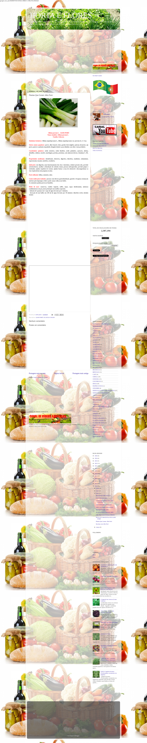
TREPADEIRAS (97, 436)
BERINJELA (96, 358)
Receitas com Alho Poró (102, 524)
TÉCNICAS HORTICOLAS (100, 432)
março (98, 527)
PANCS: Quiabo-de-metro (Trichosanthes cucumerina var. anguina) (109, 673)
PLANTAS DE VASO (98, 422)
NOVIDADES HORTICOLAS (101, 406)
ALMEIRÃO (96, 347)
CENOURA (96, 379)
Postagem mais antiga (80, 373)
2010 (96, 486)
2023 (96, 461)
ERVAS (95, 383)
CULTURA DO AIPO (101, 498)
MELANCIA (96, 399)
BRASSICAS (96, 367)
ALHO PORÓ (39, 317)
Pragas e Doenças (97, 425)
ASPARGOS (96, 349)
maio (97, 491)
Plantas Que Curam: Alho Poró (104, 521)
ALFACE (95, 340)
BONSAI (95, 365)
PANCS (95, 411)
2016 (96, 478)
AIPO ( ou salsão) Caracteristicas (104, 507)
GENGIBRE (96, 388)
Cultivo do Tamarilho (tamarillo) (109, 576)
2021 (96, 466)
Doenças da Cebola (106, 634)
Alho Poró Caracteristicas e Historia (105, 515)
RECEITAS (96, 427)
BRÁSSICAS (96, 369)
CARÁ (94, 374)
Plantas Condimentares (99, 418)
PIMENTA (95, 413)
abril (97, 493)
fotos (94, 557)
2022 (96, 463)
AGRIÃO (95, 333)
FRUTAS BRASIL (97, 148)
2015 (96, 481)
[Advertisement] (73, 45)
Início (94, 555)
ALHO (94, 342)
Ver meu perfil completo (107, 116)
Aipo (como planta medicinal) (103, 504)
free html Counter (97, 75)
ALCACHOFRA (97, 337)
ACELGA (95, 330)
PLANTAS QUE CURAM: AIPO (104, 512)
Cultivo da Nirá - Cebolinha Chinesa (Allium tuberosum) (108, 659)
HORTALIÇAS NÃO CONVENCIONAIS (104, 390)
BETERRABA (96, 363)
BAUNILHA (96, 356)
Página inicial (59, 373)
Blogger (77, 735)
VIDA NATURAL (97, 150)
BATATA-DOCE (97, 353)
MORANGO (96, 402)
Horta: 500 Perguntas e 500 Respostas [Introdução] (108, 588)
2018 (96, 473)
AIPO (94, 335)
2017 (96, 476)
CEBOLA (95, 376)
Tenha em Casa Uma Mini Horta (109, 622)
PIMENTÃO (96, 416)
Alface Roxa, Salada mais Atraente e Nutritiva (107, 611)
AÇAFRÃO (96, 328)
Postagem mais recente (37, 373)
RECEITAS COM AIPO (102, 509)
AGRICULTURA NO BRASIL (101, 143)
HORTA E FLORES (61, 15)
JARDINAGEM (97, 395)
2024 (96, 458)
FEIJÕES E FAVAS (98, 386)
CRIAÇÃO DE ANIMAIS (99, 146)
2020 (96, 468)
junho (98, 488)
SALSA (95, 429)
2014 (96, 483)
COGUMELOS (97, 381)
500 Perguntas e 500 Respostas (101, 324)
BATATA (95, 351)
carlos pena (106, 114)
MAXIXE (95, 397)
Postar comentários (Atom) (40, 377)
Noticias (95, 404)
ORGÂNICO (96, 409)
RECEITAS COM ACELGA (103, 495)
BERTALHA (96, 360)
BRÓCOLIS (96, 372)
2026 (96, 455)
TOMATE (95, 434)
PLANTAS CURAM (49, 317)
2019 (96, 471)
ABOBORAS (96, 326)
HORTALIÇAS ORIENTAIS (100, 393)
